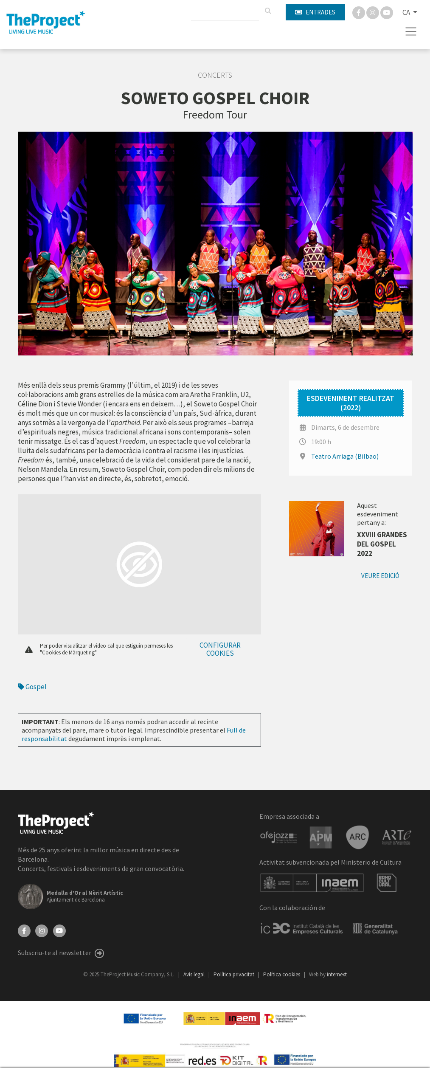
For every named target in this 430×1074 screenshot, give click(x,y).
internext (337, 974)
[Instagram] (373, 12)
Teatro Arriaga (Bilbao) (345, 456)
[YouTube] (59, 930)
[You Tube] (386, 12)
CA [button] (406, 12)
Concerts (215, 75)
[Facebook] (359, 12)
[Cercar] (268, 11)
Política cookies (282, 974)
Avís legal (194, 974)
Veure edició (380, 576)
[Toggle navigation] (411, 31)
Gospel (32, 686)
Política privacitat (235, 974)
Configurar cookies (220, 649)
